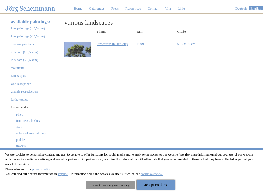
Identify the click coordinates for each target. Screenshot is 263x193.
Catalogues (97, 8)
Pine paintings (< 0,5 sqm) (28, 36)
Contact (153, 8)
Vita (168, 8)
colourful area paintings (31, 133)
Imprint (63, 174)
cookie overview (152, 174)
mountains (17, 68)
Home (78, 8)
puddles (21, 140)
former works (19, 107)
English (255, 8)
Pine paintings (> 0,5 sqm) (28, 28)
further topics (19, 99)
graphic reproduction (24, 91)
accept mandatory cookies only (110, 185)
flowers (21, 146)
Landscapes (18, 76)
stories (20, 127)
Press (115, 8)
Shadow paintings (22, 44)
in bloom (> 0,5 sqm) (24, 52)
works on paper (21, 84)
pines (19, 114)
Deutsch (241, 8)
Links (182, 8)
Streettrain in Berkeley (112, 44)
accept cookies (155, 185)
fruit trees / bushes (28, 121)
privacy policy (42, 169)
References (133, 8)
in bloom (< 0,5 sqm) (24, 60)
